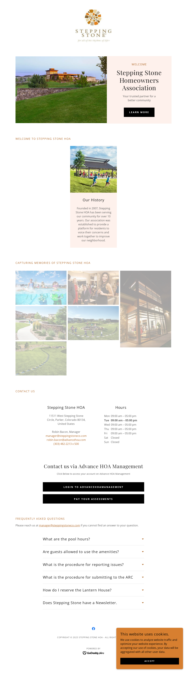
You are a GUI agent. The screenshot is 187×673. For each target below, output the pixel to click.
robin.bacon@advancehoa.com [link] (66, 440)
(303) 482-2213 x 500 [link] (66, 444)
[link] (93, 26)
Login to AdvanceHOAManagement (94, 487)
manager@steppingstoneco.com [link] (66, 436)
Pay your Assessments (93, 499)
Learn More (139, 112)
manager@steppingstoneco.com (59, 525)
